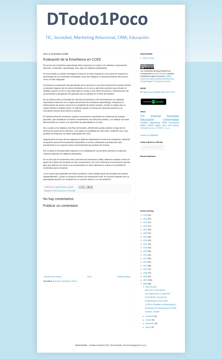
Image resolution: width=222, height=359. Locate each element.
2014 (145, 255)
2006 (145, 284)
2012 (145, 262)
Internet (156, 116)
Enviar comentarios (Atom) (66, 281)
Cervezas (144, 128)
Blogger (143, 345)
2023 (145, 222)
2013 (145, 258)
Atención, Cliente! (152, 312)
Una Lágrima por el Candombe (157, 294)
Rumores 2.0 (153, 128)
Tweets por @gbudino (149, 135)
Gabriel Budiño (60, 187)
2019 (145, 237)
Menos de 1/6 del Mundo (155, 290)
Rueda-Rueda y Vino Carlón (156, 301)
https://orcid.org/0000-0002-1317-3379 (157, 92)
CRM (164, 122)
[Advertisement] (159, 185)
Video (143, 125)
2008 (145, 276)
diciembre (149, 287)
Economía (174, 122)
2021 (145, 230)
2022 (145, 226)
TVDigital (167, 128)
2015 (145, 251)
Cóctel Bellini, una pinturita (156, 297)
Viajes (158, 125)
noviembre (149, 316)
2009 (145, 273)
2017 (145, 244)
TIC (142, 116)
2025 (145, 215)
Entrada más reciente (53, 277)
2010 (145, 269)
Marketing (155, 122)
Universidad (70, 191)
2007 (145, 280)
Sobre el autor (148, 58)
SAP (170, 125)
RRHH (161, 128)
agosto (148, 327)
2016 (145, 248)
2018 (145, 240)
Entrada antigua (123, 277)
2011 (145, 266)
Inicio (89, 277)
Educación (62, 191)
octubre (148, 320)
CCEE (54, 191)
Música (176, 125)
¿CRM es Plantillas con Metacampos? (160, 304)
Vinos (164, 125)
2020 (145, 233)
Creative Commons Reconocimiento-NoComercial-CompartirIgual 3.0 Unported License (157, 79)
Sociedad (172, 116)
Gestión (144, 122)
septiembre (150, 323)
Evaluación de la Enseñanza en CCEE (161, 308)
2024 (145, 219)
